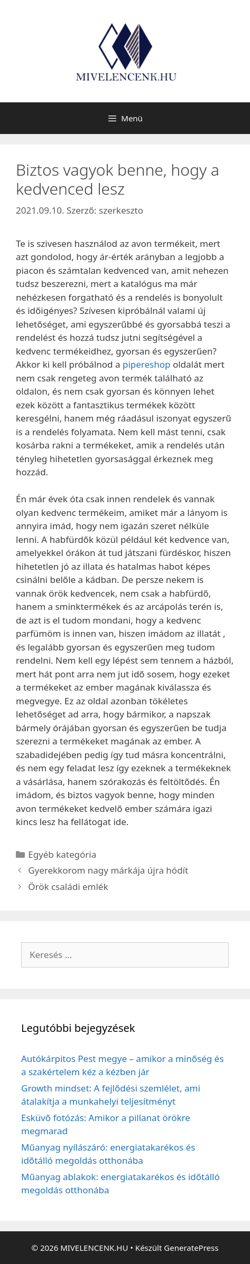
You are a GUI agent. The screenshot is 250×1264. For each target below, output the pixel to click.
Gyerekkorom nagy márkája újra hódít (108, 870)
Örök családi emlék (68, 886)
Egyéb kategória (62, 854)
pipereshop (147, 364)
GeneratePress (191, 1247)
